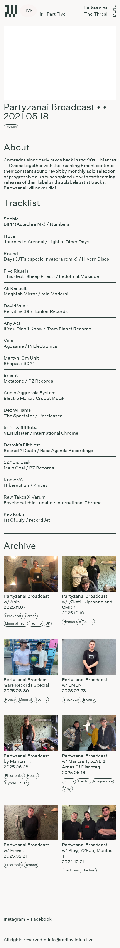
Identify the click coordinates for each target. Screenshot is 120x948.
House (10, 699)
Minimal (25, 699)
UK (47, 623)
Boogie (69, 781)
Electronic (13, 865)
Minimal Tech (15, 623)
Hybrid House (16, 783)
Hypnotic (70, 621)
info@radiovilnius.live (70, 939)
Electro (89, 699)
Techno (11, 127)
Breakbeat (13, 616)
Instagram (14, 919)
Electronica (14, 775)
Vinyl (67, 789)
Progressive (103, 781)
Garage (31, 616)
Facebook (41, 919)
